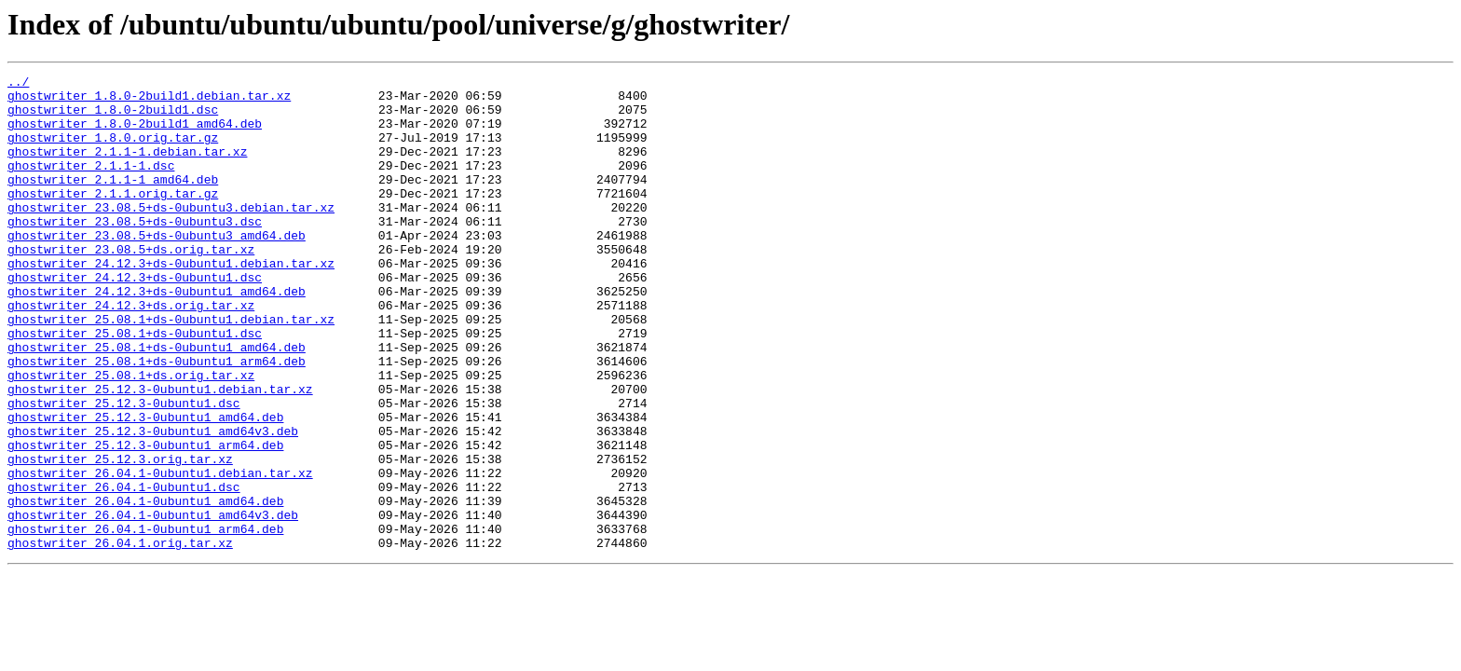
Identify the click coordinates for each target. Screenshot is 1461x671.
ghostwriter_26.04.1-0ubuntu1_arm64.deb (145, 620)
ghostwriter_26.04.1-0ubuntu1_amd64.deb (145, 587)
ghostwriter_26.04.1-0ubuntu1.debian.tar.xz (160, 553)
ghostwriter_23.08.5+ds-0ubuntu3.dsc (134, 251)
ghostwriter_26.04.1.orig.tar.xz (120, 637)
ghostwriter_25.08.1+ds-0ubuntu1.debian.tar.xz (171, 369)
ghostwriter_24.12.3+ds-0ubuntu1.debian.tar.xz (171, 302)
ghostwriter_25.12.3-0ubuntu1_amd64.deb (145, 486)
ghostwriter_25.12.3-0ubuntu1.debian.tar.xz (160, 453)
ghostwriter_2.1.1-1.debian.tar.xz (127, 167)
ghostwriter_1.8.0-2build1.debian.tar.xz (149, 100)
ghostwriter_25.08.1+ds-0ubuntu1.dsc (134, 385)
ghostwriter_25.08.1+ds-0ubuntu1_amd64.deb (156, 402)
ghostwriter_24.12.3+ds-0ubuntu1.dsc (134, 318)
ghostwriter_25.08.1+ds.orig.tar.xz (130, 436)
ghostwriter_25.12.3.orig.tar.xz (120, 536)
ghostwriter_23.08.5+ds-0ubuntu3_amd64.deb (156, 268)
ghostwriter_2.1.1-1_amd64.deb (112, 201)
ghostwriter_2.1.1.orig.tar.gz (112, 218)
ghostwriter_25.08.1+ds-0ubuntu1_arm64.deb (156, 419)
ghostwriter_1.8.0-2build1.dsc (112, 117)
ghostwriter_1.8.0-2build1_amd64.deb (134, 134)
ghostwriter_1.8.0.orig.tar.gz (112, 151)
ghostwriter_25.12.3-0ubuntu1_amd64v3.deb (152, 503)
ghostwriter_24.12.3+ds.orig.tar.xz (130, 352)
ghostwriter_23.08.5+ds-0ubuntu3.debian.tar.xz (171, 234)
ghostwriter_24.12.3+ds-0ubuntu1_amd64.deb (156, 335)
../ (18, 83)
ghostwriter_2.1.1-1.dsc (90, 184)
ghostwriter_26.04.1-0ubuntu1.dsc (123, 570)
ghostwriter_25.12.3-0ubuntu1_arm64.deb (145, 520)
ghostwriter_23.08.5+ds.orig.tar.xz (130, 285)
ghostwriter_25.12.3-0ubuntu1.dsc (123, 469)
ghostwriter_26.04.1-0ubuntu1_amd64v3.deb (152, 604)
